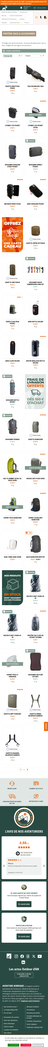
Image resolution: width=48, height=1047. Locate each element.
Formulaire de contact (11, 1017)
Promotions (31, 1010)
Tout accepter (14, 1045)
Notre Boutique (9, 1023)
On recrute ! (8, 1013)
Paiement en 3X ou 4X (36, 788)
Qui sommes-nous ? (10, 1007)
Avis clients (7, 1033)
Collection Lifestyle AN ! (35, 1027)
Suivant (27, 769)
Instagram (16, 956)
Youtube (40, 956)
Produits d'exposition (34, 1021)
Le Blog (9, 956)
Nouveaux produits (33, 1013)
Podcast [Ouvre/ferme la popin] (46, 726)
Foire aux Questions (11, 1020)
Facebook (22, 956)
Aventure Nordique (13, 985)
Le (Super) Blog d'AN (11, 1010)
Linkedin (23, 962)
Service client (12, 788)
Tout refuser (26, 1045)
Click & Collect (9, 1027)
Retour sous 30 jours (36, 801)
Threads (28, 956)
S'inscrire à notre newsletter (24, 975)
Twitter (34, 956)
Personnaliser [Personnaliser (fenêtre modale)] (38, 1045)
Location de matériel (11, 1030)
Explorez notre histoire (30, 1001)
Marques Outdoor (33, 1007)
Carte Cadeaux (32, 1024)
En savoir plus (24, 904)
